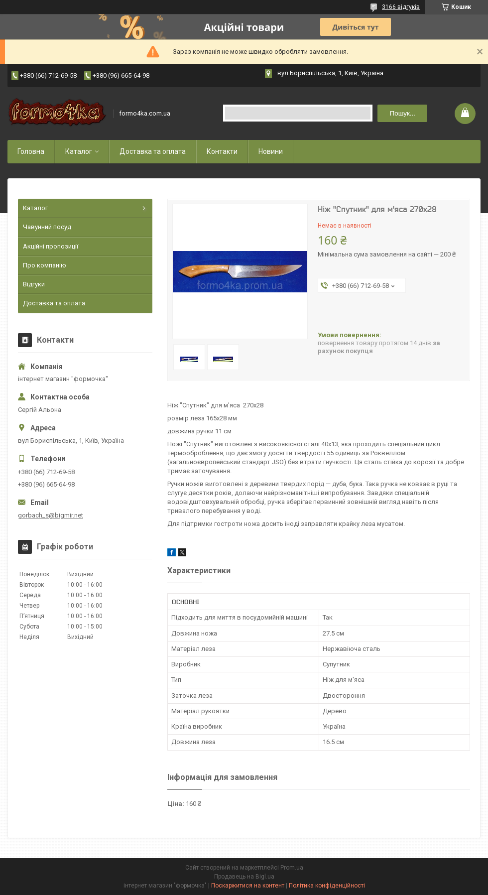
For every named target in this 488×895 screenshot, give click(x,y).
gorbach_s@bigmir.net (50, 515)
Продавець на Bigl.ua (244, 876)
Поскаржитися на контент (247, 885)
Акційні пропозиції (50, 246)
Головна (30, 151)
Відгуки (34, 284)
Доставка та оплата (153, 151)
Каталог (78, 151)
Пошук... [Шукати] (402, 113)
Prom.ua (291, 867)
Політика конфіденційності (327, 885)
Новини (270, 151)
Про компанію (44, 265)
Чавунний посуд (47, 227)
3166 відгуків (401, 6)
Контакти (222, 151)
